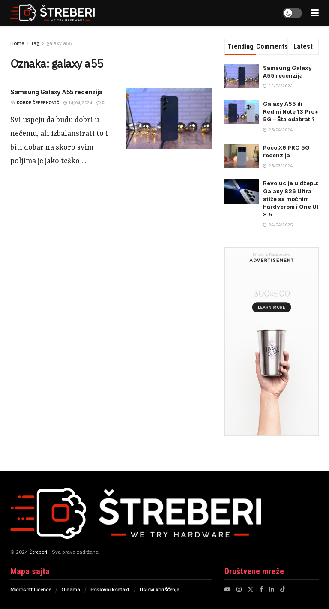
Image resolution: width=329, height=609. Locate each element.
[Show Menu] (315, 13)
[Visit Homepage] (62, 12)
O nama (70, 589)
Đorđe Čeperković (38, 102)
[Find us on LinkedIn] (271, 589)
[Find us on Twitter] (251, 589)
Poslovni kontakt (109, 589)
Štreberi (38, 552)
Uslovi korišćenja (159, 589)
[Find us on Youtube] (227, 589)
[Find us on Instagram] (239, 589)
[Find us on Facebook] (261, 589)
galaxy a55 (59, 43)
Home (17, 43)
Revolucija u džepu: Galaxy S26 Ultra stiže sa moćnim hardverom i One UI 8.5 (291, 199)
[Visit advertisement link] (271, 341)
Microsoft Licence (30, 589)
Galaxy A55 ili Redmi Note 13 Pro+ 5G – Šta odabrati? (291, 111)
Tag (35, 43)
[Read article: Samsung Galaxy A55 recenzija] (169, 118)
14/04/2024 (77, 102)
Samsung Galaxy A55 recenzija (56, 92)
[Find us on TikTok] (282, 589)
